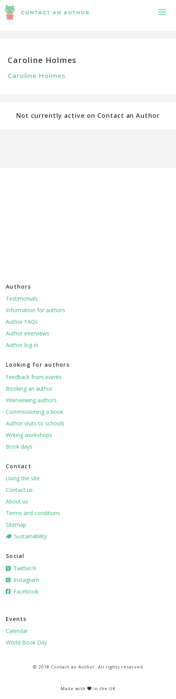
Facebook (22, 591)
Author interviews (27, 333)
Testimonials (22, 298)
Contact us (19, 489)
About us (17, 501)
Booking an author (29, 388)
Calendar (17, 630)
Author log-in (22, 345)
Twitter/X (21, 568)
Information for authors (35, 310)
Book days (19, 446)
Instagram (22, 579)
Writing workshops (29, 435)
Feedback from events (34, 377)
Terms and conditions (33, 513)
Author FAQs (22, 321)
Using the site (23, 478)
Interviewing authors (31, 400)
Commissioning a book (34, 411)
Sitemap (16, 524)
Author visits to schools (35, 423)
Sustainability (26, 536)
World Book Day (26, 642)
